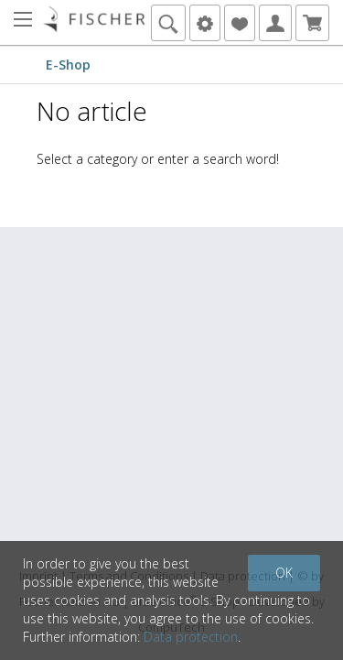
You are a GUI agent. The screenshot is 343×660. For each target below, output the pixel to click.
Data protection (191, 636)
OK (284, 572)
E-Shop (68, 64)
